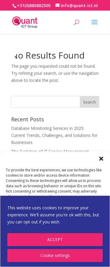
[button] (101, 159)
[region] (55, 231)
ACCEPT (55, 239)
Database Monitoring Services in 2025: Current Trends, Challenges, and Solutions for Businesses (54, 135)
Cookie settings (55, 255)
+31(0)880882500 (33, 5)
